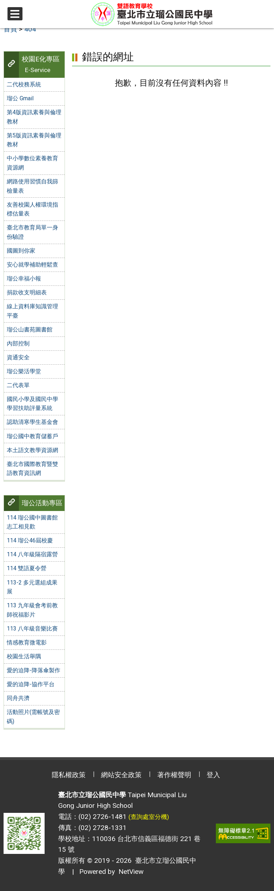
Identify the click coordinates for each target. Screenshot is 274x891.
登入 (213, 775)
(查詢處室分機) (148, 816)
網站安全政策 (121, 775)
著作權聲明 (174, 775)
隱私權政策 (69, 775)
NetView (130, 871)
